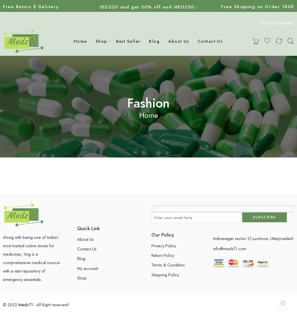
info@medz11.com (229, 249)
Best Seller (128, 41)
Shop (101, 41)
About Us (178, 41)
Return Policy (162, 255)
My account (87, 268)
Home (80, 41)
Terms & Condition (168, 265)
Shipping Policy (165, 275)
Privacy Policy (163, 246)
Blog (154, 41)
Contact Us (210, 41)
